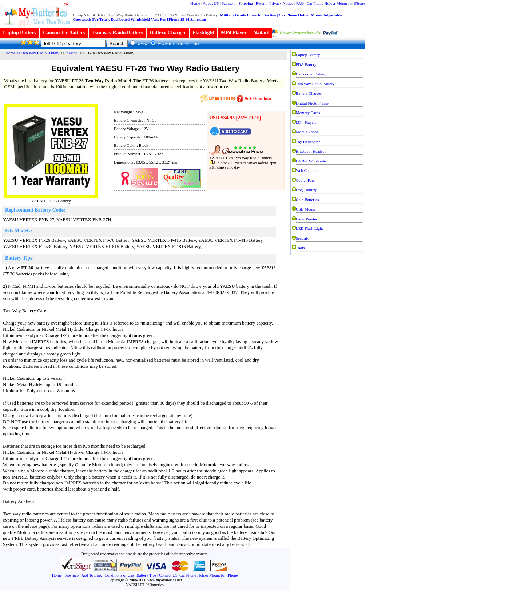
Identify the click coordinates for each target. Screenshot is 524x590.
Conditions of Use (119, 575)
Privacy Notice (281, 3)
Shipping (245, 3)
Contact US (169, 575)
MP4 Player (234, 32)
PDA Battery (306, 64)
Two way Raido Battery (117, 32)
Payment (229, 3)
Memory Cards (308, 112)
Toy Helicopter (308, 141)
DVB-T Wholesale (311, 161)
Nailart (261, 32)
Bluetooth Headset (311, 151)
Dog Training (306, 190)
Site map (71, 575)
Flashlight (203, 32)
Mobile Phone (307, 132)
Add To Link (91, 575)
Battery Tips (146, 575)
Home (195, 3)
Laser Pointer (306, 219)
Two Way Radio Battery (315, 84)
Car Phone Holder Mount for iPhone (336, 3)
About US (211, 3)
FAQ (300, 3)
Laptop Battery (19, 32)
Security (302, 238)
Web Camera (306, 170)
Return (261, 3)
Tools (300, 247)
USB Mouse (305, 209)
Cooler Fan (305, 180)
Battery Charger (168, 32)
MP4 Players (306, 122)
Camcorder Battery (64, 32)
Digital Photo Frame (312, 103)
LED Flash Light (309, 228)
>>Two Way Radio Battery (37, 53)
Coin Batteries (307, 199)
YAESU (72, 53)
